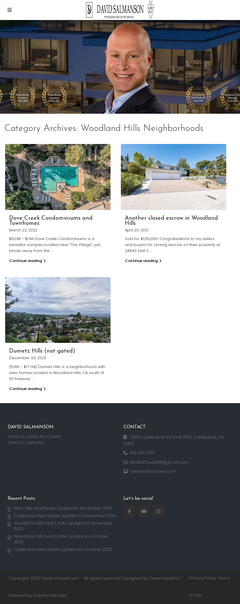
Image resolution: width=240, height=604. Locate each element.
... (52, 250)
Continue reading (27, 260)
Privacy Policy (202, 578)
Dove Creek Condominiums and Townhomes (51, 220)
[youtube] (144, 511)
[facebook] (129, 511)
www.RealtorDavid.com (153, 471)
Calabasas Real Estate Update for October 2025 (63, 549)
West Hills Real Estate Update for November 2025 (63, 508)
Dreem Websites (50, 595)
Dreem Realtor (164, 578)
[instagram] (158, 511)
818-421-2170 (142, 453)
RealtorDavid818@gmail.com (159, 462)
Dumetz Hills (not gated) (42, 351)
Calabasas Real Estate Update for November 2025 (65, 516)
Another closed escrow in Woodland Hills (171, 220)
